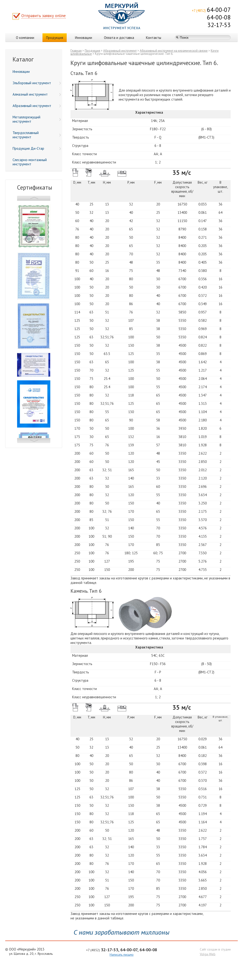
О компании (25, 37)
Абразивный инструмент (120, 51)
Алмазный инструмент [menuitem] (37, 94)
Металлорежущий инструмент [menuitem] (37, 119)
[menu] (33, 118)
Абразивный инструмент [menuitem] (37, 105)
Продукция (54, 37)
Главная (76, 51)
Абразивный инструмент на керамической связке (174, 51)
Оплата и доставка (119, 37)
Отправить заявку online (43, 15)
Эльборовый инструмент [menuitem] (37, 83)
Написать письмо (122, 954)
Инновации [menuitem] (21, 71)
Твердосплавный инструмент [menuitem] (37, 134)
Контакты (153, 37)
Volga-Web (207, 954)
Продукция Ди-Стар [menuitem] (37, 148)
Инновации (83, 37)
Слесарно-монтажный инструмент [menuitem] (30, 162)
